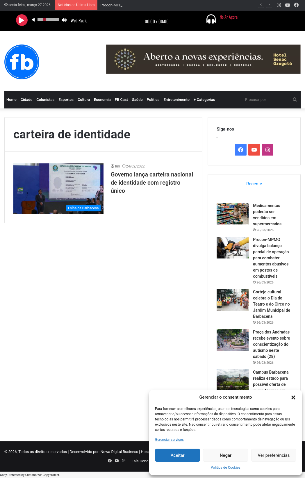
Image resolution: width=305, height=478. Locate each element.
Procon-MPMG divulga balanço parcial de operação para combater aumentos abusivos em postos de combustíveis (271, 258)
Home (11, 99)
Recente (254, 183)
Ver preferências (274, 455)
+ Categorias (204, 99)
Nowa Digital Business (119, 452)
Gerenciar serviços (169, 440)
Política (153, 99)
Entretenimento (176, 99)
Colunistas (45, 99)
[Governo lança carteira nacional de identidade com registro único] (58, 188)
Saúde (137, 99)
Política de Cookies (225, 467)
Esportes (66, 99)
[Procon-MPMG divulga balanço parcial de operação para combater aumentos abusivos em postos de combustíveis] (233, 247)
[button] (293, 397)
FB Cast (121, 99)
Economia (102, 99)
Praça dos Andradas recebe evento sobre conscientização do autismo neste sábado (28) (271, 344)
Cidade (27, 99)
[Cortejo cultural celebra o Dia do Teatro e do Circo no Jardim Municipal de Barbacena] (233, 300)
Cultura (84, 99)
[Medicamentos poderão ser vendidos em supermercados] (233, 213)
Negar (226, 455)
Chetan (30, 475)
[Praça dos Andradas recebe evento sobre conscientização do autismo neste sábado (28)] (233, 340)
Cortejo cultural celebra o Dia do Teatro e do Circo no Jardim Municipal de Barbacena (271, 304)
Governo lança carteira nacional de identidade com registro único (152, 182)
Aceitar (178, 455)
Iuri (117, 166)
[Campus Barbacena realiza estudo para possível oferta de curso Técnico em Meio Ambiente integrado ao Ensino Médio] (233, 380)
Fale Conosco (143, 461)
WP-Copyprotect (48, 475)
